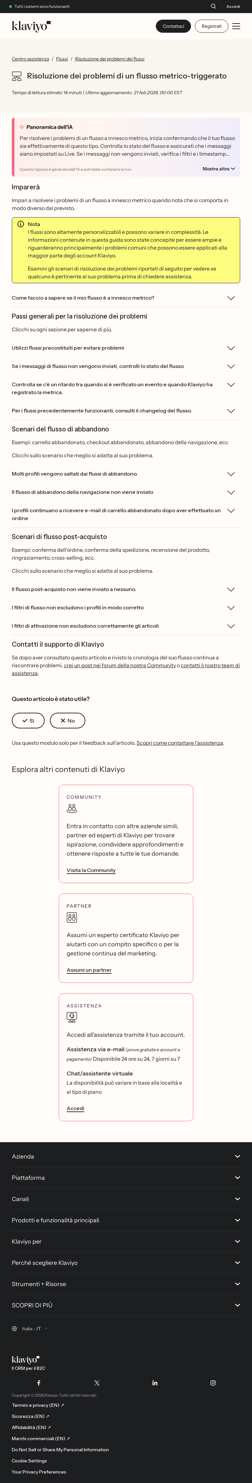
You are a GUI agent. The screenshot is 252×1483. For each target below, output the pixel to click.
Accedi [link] (75, 1108)
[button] (28, 720)
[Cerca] (213, 6)
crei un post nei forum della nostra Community (120, 665)
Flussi (62, 59)
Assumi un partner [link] (89, 970)
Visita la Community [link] (91, 870)
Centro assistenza (30, 59)
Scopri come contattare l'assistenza (179, 743)
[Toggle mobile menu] (236, 26)
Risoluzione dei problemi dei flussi (109, 59)
